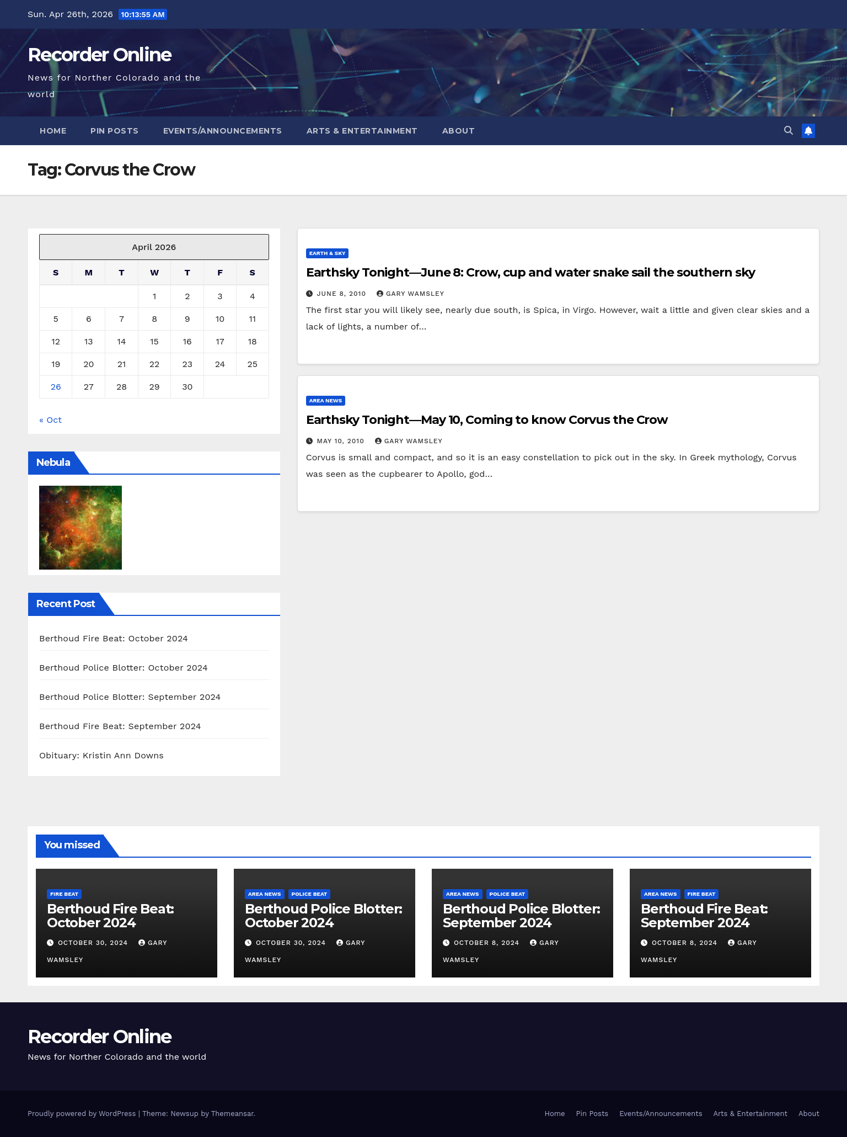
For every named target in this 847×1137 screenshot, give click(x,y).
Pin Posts (114, 131)
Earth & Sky (327, 253)
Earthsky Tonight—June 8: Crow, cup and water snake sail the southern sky (530, 272)
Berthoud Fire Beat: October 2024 (113, 638)
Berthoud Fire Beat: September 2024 (120, 726)
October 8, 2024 (488, 943)
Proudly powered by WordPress (83, 1113)
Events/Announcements (222, 131)
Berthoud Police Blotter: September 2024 (130, 697)
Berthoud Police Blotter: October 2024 (123, 667)
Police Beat (310, 894)
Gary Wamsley (410, 293)
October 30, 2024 (94, 943)
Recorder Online (99, 54)
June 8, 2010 (343, 293)
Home (53, 131)
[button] (788, 130)
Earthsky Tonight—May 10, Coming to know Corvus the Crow (487, 419)
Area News (325, 400)
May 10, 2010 (342, 441)
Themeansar (232, 1113)
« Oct (50, 420)
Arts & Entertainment (362, 131)
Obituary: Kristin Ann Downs (101, 755)
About (458, 131)
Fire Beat (64, 894)
